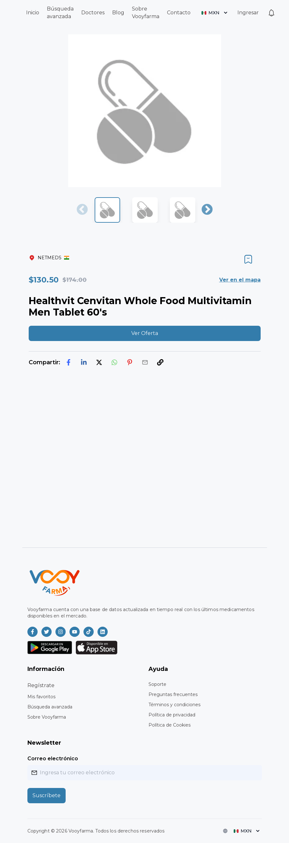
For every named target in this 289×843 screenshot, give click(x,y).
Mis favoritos (41, 697)
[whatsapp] (114, 362)
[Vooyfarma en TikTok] (88, 632)
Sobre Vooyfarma (46, 717)
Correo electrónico (52, 759)
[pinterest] (129, 362)
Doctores (93, 13)
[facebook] (68, 362)
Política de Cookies (169, 725)
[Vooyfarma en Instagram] (60, 632)
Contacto (179, 13)
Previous (82, 210)
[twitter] (99, 362)
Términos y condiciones (174, 704)
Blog (118, 13)
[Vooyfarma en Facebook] (32, 632)
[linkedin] (84, 362)
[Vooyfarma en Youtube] (74, 632)
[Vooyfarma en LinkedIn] (103, 632)
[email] (145, 362)
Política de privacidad (171, 715)
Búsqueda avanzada (49, 707)
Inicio (32, 13)
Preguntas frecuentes (173, 694)
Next (207, 210)
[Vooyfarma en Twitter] (46, 632)
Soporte (157, 684)
